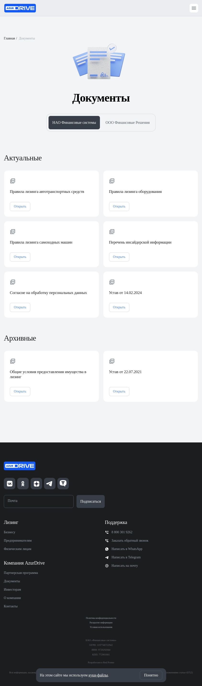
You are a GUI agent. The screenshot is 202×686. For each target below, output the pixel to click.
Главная (9, 38)
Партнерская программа (21, 573)
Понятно (151, 675)
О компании (12, 598)
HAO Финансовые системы (74, 122)
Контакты (11, 606)
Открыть (20, 212)
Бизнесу (9, 532)
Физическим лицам (17, 549)
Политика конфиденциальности (101, 618)
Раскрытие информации (101, 622)
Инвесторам (12, 589)
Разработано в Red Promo (101, 662)
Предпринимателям (18, 540)
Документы (12, 581)
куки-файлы (98, 675)
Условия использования (101, 627)
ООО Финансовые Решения (128, 122)
